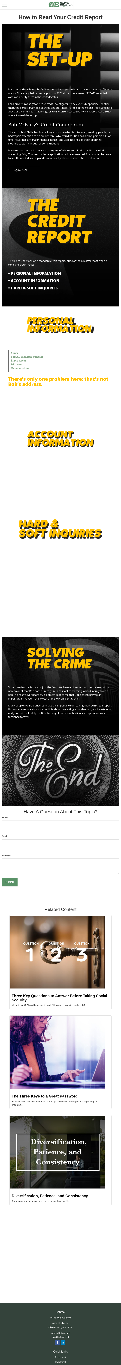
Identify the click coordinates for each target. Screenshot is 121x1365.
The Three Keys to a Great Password (45, 1096)
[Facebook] (57, 1342)
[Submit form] (10, 882)
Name (5, 817)
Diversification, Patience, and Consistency (50, 1196)
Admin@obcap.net (60, 1333)
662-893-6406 (64, 1317)
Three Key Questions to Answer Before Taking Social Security (59, 998)
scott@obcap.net (60, 1337)
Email (4, 836)
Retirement (60, 1357)
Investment (60, 1362)
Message (6, 855)
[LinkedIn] (63, 1342)
